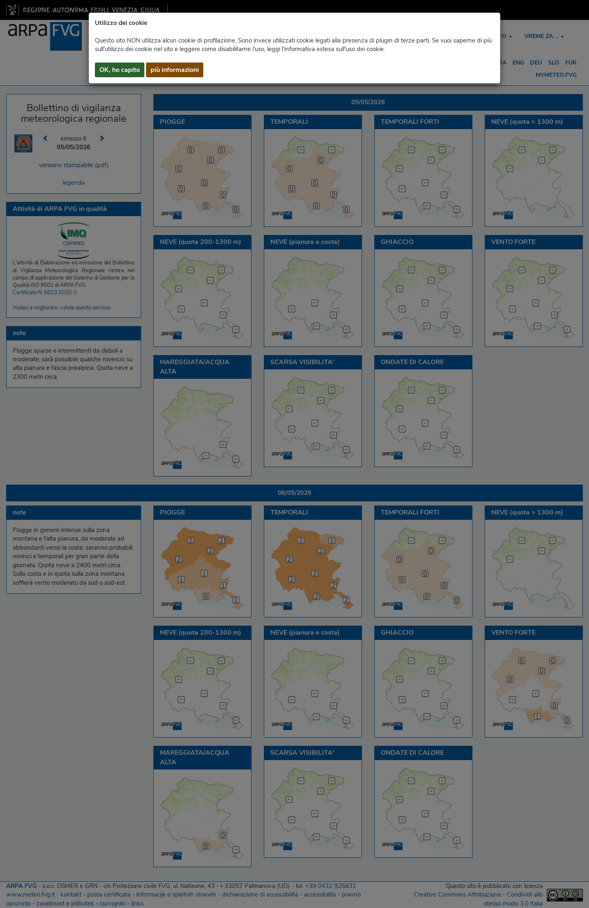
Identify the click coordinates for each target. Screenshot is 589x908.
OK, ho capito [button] (119, 69)
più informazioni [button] (175, 69)
